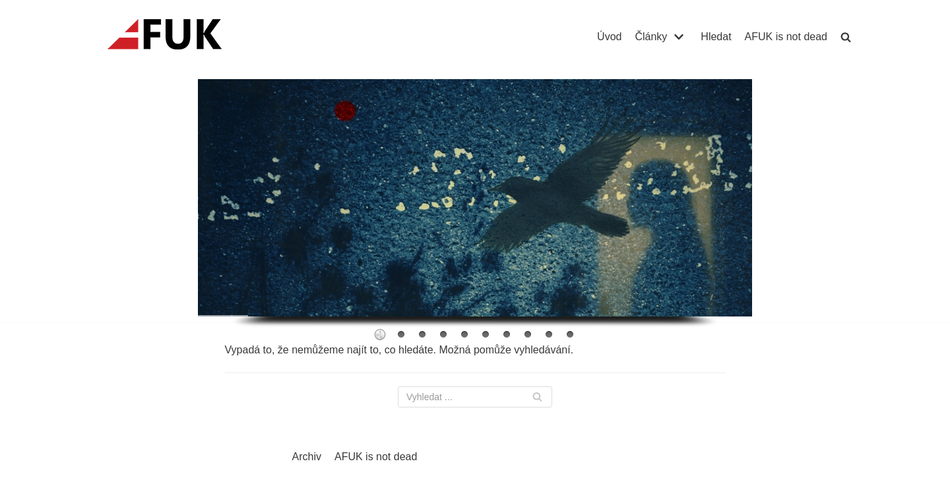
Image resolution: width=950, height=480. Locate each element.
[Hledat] (475, 396)
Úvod (609, 36)
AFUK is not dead (786, 36)
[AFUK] (180, 37)
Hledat (716, 36)
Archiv (306, 456)
